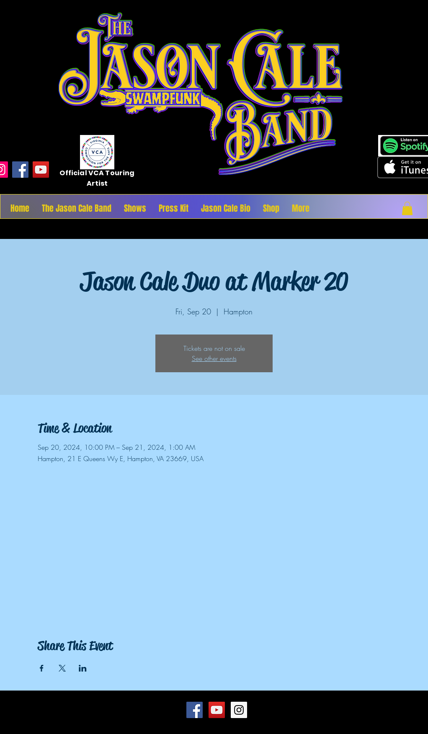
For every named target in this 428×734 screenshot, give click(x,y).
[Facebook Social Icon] (194, 710)
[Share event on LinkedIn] (83, 668)
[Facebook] (20, 169)
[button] (407, 208)
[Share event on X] (62, 668)
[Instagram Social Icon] (239, 710)
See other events (214, 358)
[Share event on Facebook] (42, 668)
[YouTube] (41, 169)
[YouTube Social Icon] (217, 710)
